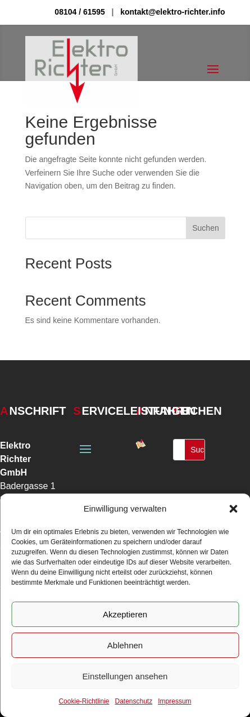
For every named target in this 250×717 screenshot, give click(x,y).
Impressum (174, 701)
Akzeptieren (125, 614)
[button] (233, 508)
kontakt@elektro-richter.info (172, 11)
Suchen (205, 227)
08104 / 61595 (79, 11)
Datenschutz (134, 701)
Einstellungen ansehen (125, 676)
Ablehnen (125, 645)
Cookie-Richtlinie (83, 701)
